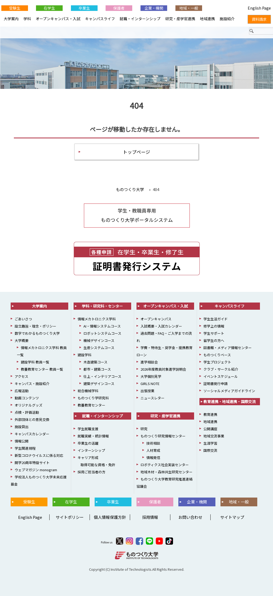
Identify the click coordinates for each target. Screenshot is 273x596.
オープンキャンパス (155, 319)
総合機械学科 (88, 391)
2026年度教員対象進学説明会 (163, 369)
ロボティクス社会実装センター (164, 464)
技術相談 (153, 443)
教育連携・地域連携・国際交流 (229, 401)
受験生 (14, 8)
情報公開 (22, 441)
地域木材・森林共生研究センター (166, 472)
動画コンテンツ (27, 398)
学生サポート (213, 333)
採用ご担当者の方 (91, 472)
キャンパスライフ (100, 18)
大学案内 (11, 18)
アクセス (21, 376)
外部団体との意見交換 (32, 419)
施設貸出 (22, 426)
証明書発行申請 (215, 383)
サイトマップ (232, 517)
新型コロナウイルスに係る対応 (39, 455)
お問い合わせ (190, 517)
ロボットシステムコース (102, 333)
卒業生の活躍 (88, 443)
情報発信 (153, 457)
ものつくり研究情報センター (163, 436)
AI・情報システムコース (102, 326)
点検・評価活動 (27, 412)
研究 (143, 429)
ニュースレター (152, 398)
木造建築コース (95, 362)
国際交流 (210, 450)
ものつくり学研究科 (93, 398)
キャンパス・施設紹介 (32, 383)
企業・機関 (153, 8)
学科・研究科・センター (102, 306)
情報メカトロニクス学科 (97, 319)
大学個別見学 (150, 376)
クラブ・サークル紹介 (220, 369)
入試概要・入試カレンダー (161, 326)
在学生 (49, 8)
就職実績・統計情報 (93, 436)
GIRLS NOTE (149, 383)
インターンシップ (91, 450)
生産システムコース (98, 347)
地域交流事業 (213, 436)
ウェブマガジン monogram (36, 470)
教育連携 (210, 414)
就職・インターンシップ (140, 18)
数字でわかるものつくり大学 (37, 333)
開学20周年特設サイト (32, 462)
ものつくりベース (217, 355)
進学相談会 (149, 362)
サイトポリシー (70, 517)
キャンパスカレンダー (32, 434)
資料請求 (259, 19)
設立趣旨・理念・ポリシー (35, 326)
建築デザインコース (98, 383)
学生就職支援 (88, 429)
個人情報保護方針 (110, 517)
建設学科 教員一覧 (35, 362)
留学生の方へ (213, 340)
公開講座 (210, 429)
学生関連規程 (25, 448)
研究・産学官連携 (180, 18)
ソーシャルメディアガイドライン (229, 391)
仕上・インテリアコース (102, 376)
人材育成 (153, 450)
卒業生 (84, 8)
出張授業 (147, 391)
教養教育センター (91, 405)
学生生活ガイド (215, 319)
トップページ (136, 151)
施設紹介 (227, 18)
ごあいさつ (23, 319)
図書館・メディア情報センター (227, 347)
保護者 (119, 8)
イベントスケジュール (220, 376)
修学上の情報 (213, 326)
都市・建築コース (97, 369)
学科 (27, 18)
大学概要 (22, 340)
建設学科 (84, 355)
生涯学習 (210, 443)
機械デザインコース (98, 340)
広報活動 (22, 391)
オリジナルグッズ (28, 405)
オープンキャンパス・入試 (58, 18)
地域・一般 (188, 8)
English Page (29, 517)
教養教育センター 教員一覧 (42, 369)
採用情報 (150, 517)
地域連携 (207, 18)
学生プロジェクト (217, 362)
